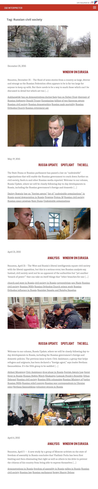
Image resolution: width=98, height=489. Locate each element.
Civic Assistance (34, 372)
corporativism (64, 282)
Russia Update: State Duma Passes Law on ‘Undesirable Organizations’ (41, 152)
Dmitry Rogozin (15, 193)
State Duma (37, 201)
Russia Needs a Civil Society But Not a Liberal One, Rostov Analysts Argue (49, 245)
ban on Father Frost (67, 97)
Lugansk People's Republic (69, 375)
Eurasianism (47, 100)
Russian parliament (42, 472)
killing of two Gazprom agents (69, 100)
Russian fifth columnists (50, 379)
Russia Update (48, 165)
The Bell (82, 165)
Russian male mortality (63, 104)
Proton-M (59, 197)
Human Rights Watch (34, 375)
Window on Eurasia (75, 72)
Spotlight (67, 165)
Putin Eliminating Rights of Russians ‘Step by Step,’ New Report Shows (47, 431)
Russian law (26, 472)
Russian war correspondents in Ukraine (65, 383)
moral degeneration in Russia (29, 197)
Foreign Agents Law (74, 372)
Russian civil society (18, 104)
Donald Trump (33, 100)
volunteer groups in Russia (49, 386)
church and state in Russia (21, 282)
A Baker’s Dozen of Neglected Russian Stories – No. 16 (41, 61)
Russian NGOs (27, 286)
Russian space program (19, 201)
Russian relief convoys (33, 383)
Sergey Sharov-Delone (63, 472)
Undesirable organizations (56, 201)
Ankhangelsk (14, 97)
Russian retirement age (37, 108)
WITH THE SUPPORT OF (83, 3)
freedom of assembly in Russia (49, 468)
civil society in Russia (45, 282)
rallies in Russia (73, 468)
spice (10, 386)
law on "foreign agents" (35, 193)
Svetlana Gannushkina (24, 386)
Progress (49, 197)
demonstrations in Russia (20, 468)
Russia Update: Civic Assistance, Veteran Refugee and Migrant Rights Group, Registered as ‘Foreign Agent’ (45, 334)
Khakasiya (50, 375)
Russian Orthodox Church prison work (53, 286)
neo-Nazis (76, 282)
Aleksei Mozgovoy (17, 372)
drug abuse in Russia (52, 372)
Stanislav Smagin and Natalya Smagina (56, 290)
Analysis (53, 258)
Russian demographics (39, 104)
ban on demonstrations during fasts (39, 97)
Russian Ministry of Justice (76, 379)
